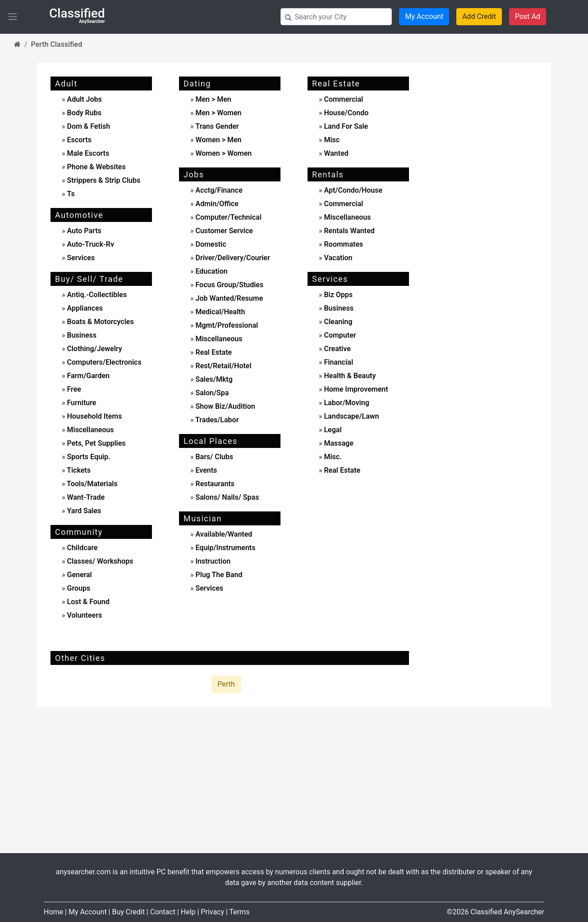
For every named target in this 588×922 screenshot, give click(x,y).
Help (188, 912)
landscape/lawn (350, 416)
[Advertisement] (486, 209)
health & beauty (349, 375)
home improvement (355, 389)
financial (337, 362)
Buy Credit (128, 912)
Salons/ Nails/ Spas (226, 497)
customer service (223, 230)
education (210, 271)
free (73, 389)
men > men (213, 99)
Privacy (212, 912)
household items (93, 416)
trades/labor (216, 420)
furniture (80, 402)
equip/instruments (224, 547)
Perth (225, 684)
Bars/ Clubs (214, 456)
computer (339, 335)
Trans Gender (217, 126)
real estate (212, 352)
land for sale (345, 126)
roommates (342, 244)
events (205, 470)
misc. (331, 456)
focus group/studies (228, 284)
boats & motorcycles (99, 321)
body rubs (84, 112)
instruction (211, 561)
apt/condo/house (352, 190)
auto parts (83, 230)
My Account (424, 16)
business (80, 335)
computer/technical (227, 217)
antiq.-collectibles (96, 294)
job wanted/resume (228, 298)
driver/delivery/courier (231, 257)
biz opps (337, 294)
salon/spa (211, 393)
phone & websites (96, 167)
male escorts (88, 153)
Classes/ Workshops (99, 561)
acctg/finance (217, 190)
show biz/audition (224, 406)
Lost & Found (87, 601)
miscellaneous (89, 429)
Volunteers (83, 615)
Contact (162, 912)
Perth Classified (57, 44)
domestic (209, 244)
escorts (79, 140)
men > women (218, 112)
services (80, 257)
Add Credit (479, 16)
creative (336, 348)
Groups (78, 588)
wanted (335, 153)
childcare (81, 547)
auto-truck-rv (89, 244)
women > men (218, 140)
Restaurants (213, 483)
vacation (337, 257)
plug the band (217, 574)
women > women (223, 153)
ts (70, 194)
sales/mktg (212, 379)
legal (331, 429)
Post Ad (527, 16)
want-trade (85, 497)
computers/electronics (103, 362)
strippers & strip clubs (103, 180)
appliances (84, 308)
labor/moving (345, 402)
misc (331, 140)
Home (53, 912)
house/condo (345, 112)
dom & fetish (88, 126)
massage (337, 443)
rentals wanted (348, 230)
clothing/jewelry (93, 348)
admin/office (215, 203)
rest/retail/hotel (222, 366)
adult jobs (84, 99)
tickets (78, 470)
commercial (342, 99)
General (78, 574)
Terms (240, 912)
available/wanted (222, 534)
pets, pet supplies (95, 443)
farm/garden (87, 375)
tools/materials (91, 483)
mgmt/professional (225, 325)
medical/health (219, 311)
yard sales (83, 510)
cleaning (337, 321)
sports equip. (87, 456)
